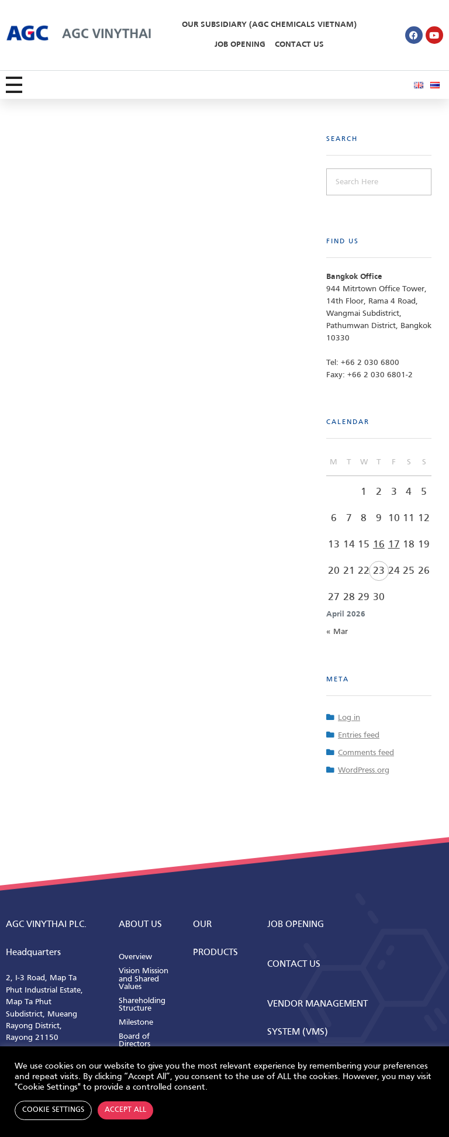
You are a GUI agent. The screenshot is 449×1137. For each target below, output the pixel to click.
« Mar (337, 632)
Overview (135, 957)
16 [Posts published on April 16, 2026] (379, 545)
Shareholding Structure (142, 1005)
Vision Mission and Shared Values (143, 979)
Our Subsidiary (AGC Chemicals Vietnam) (269, 25)
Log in (349, 718)
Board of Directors (134, 1041)
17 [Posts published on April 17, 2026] (394, 545)
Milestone (136, 1022)
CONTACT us (293, 964)
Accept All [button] (125, 1110)
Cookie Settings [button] (53, 1110)
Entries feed (358, 735)
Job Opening (240, 45)
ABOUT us (140, 924)
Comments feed (366, 753)
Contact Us (299, 45)
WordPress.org (363, 770)
